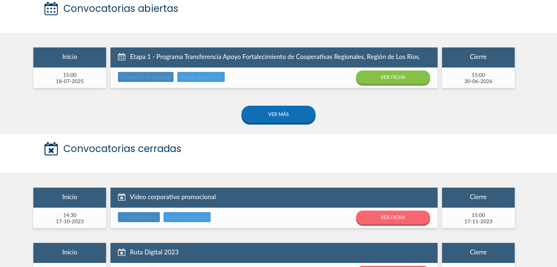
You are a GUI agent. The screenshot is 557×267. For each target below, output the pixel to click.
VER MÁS (278, 114)
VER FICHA (392, 77)
